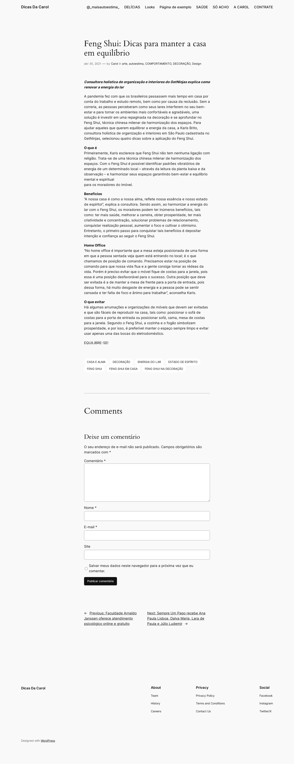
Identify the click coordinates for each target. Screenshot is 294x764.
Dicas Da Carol (35, 6)
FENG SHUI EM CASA (123, 368)
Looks (150, 7)
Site (87, 546)
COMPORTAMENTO (158, 63)
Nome (90, 508)
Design (196, 63)
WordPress (48, 740)
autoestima (136, 63)
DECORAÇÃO (181, 63)
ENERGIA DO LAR (149, 362)
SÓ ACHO (221, 7)
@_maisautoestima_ (103, 7)
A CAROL (241, 7)
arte (124, 63)
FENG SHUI (94, 368)
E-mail (90, 527)
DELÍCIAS (132, 7)
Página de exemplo (175, 7)
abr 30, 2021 (92, 63)
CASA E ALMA (96, 362)
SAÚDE (202, 7)
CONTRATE (263, 7)
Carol (114, 63)
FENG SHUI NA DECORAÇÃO (164, 368)
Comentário (95, 461)
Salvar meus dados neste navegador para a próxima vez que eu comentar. (141, 568)
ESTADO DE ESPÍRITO (183, 362)
